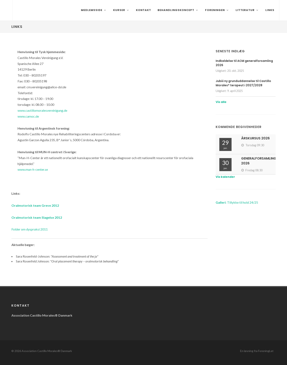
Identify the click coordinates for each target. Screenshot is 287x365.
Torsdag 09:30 (252, 145)
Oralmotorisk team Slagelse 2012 (36, 217)
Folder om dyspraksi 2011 (29, 229)
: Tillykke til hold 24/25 (237, 202)
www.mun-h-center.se (33, 169)
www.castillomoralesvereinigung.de (42, 110)
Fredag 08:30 (252, 170)
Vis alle (221, 102)
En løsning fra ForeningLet (257, 351)
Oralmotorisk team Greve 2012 (35, 205)
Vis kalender (225, 177)
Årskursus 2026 (255, 138)
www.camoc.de (28, 116)
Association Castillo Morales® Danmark (47, 351)
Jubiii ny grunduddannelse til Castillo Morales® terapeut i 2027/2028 (243, 83)
